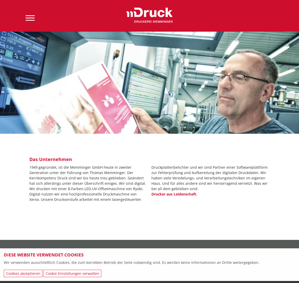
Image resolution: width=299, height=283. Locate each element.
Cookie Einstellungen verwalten (72, 273)
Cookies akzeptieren (23, 273)
